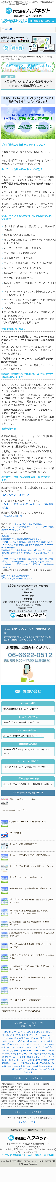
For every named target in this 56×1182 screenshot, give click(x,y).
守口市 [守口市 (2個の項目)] (44, 1060)
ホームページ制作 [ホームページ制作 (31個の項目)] (30, 1054)
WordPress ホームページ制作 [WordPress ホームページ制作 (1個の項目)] (16, 1044)
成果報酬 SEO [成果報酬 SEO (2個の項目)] (36, 1063)
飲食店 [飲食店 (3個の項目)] (29, 1072)
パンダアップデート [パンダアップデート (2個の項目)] (28, 1047)
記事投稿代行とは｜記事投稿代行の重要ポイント (22, 539)
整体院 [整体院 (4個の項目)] (44, 1066)
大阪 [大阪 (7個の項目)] (9, 1060)
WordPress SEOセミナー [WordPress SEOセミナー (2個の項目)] (39, 1038)
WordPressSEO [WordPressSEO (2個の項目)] (17, 1038)
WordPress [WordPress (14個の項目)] (35, 1035)
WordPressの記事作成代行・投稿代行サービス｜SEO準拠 (27, 559)
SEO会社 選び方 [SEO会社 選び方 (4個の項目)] (44, 1032)
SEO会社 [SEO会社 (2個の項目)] (31, 1032)
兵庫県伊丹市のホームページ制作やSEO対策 (20, 1011)
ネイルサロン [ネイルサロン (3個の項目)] (12, 1047)
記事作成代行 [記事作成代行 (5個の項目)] (31, 1069)
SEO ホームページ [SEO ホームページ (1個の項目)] (17, 1032)
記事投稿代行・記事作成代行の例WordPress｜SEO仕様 (26, 550)
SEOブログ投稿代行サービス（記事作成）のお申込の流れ (26, 562)
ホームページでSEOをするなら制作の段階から (29, 855)
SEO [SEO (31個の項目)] (6, 1032)
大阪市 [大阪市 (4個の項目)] (37, 1060)
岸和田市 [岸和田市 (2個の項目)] (25, 1063)
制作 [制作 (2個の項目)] (4, 1060)
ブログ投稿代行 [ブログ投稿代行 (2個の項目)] (45, 1047)
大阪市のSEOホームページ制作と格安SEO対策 (17, 57)
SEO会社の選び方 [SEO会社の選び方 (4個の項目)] (10, 1035)
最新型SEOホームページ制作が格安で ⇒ (21, 722)
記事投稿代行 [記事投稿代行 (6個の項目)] (44, 1069)
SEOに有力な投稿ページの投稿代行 (16, 579)
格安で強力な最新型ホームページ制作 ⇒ (20, 709)
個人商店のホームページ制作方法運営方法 (27, 822)
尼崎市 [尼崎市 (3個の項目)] (51, 1060)
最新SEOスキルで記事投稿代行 (28, 524)
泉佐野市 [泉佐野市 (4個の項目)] (20, 1069)
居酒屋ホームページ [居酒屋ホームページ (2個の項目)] (11, 1063)
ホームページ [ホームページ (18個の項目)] (26, 1051)
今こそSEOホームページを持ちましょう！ (27, 877)
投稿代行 (39, 57)
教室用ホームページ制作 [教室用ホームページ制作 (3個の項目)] (30, 1066)
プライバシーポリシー (28, 1122)
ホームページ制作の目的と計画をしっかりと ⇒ (23, 736)
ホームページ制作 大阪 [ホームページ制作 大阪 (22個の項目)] (20, 1057)
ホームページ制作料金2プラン (14, 810)
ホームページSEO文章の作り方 (23, 844)
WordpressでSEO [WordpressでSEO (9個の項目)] (12, 1041)
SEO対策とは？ (16, 833)
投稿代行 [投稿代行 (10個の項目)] (47, 1063)
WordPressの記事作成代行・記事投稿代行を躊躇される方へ (27, 542)
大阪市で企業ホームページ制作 (22, 799)
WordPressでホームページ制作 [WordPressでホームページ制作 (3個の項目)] (38, 1041)
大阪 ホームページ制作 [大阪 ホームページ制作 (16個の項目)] (23, 1060)
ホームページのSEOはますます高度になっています (31, 866)
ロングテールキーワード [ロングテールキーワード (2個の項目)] (43, 1057)
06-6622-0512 (15, 495)
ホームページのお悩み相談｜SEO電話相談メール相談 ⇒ (27, 784)
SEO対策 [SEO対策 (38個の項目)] (23, 1035)
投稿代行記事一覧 (13, 516)
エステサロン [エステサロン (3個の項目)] (37, 1044)
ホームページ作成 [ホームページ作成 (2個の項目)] (13, 1054)
